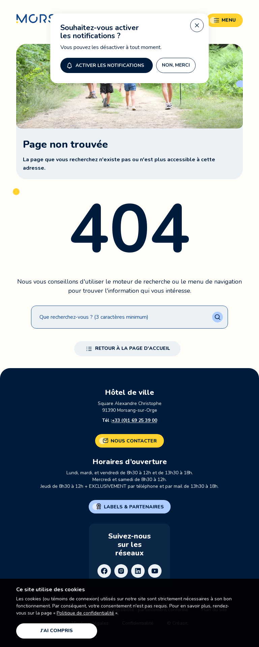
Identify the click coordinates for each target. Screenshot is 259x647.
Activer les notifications (104, 63)
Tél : (129, 420)
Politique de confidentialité (85, 613)
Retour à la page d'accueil (127, 348)
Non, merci (176, 63)
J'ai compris (56, 630)
